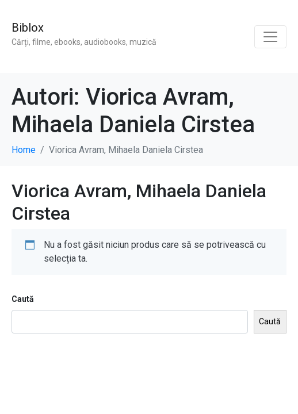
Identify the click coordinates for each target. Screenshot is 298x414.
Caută (23, 299)
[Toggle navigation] (270, 36)
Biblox (28, 27)
